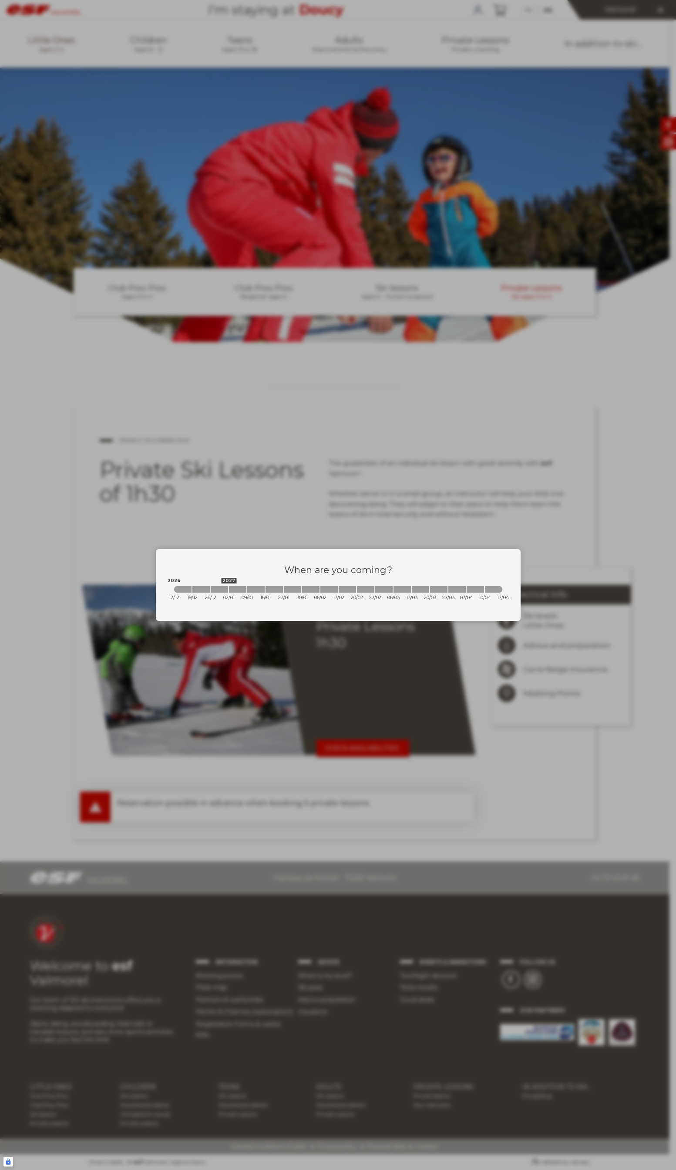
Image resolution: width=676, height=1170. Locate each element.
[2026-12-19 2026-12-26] (201, 589)
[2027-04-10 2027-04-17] (493, 589)
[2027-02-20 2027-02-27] (365, 589)
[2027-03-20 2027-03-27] (438, 589)
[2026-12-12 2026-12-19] (183, 589)
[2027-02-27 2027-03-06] (384, 589)
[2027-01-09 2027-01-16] (256, 589)
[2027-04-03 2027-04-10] (475, 589)
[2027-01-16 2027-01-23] (274, 589)
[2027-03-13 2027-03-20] (420, 589)
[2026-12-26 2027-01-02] (219, 589)
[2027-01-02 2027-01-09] (237, 589)
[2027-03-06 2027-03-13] (402, 589)
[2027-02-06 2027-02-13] (329, 589)
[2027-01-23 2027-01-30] (292, 589)
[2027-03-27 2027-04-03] (457, 589)
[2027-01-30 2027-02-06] (311, 589)
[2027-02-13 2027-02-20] (347, 589)
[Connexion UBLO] (8, 1162)
